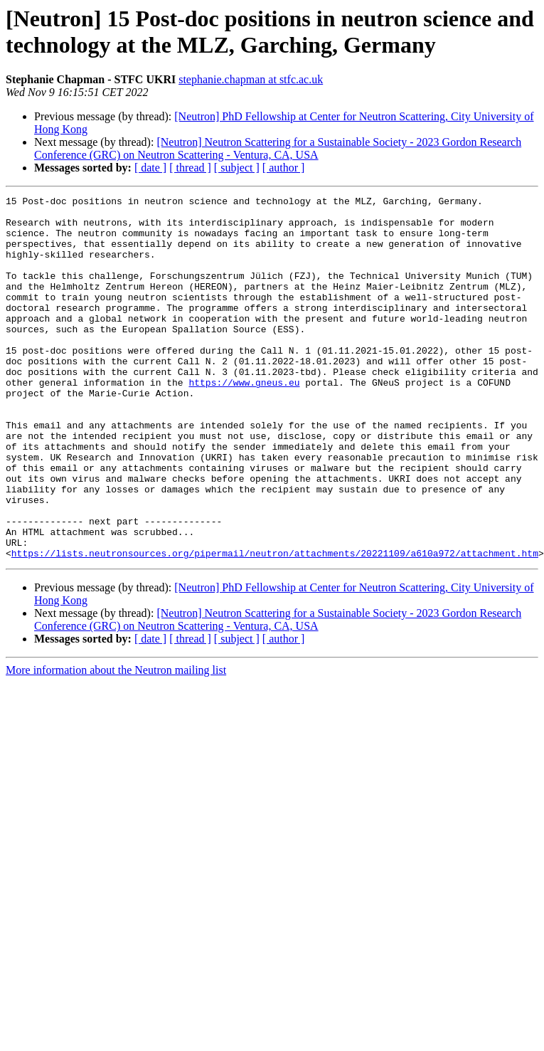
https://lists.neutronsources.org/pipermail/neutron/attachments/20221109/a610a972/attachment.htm (274, 625)
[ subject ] (237, 168)
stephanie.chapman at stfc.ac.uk (250, 79)
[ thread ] (190, 168)
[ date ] (150, 168)
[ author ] (283, 168)
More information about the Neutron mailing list (116, 742)
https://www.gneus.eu (243, 420)
